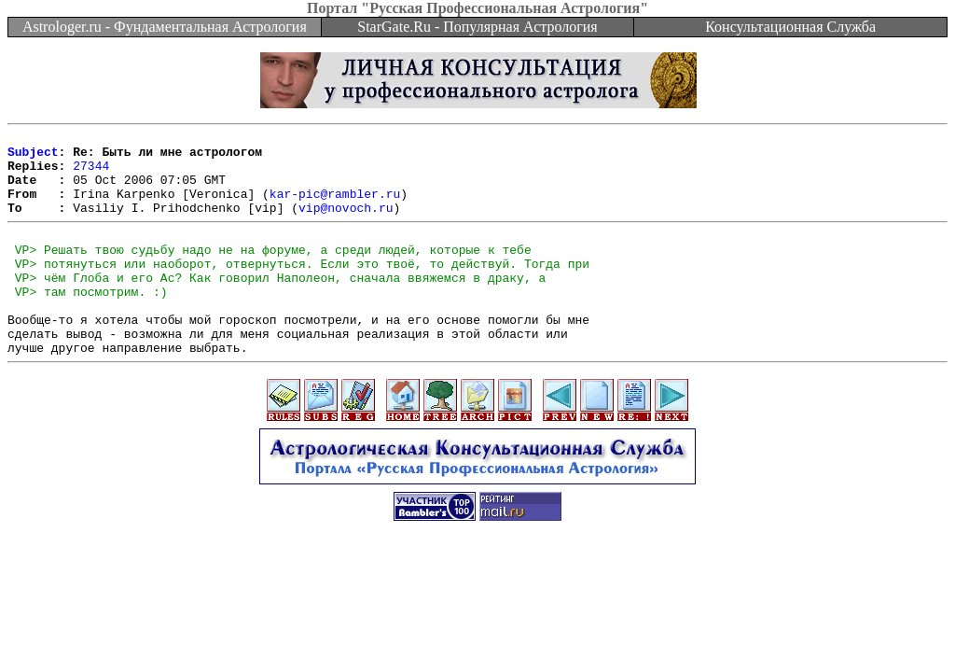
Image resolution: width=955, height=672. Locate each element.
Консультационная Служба (790, 27)
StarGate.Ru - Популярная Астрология (477, 27)
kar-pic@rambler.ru (335, 207)
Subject (33, 156)
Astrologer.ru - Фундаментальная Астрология (164, 27)
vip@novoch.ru (345, 224)
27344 (91, 173)
